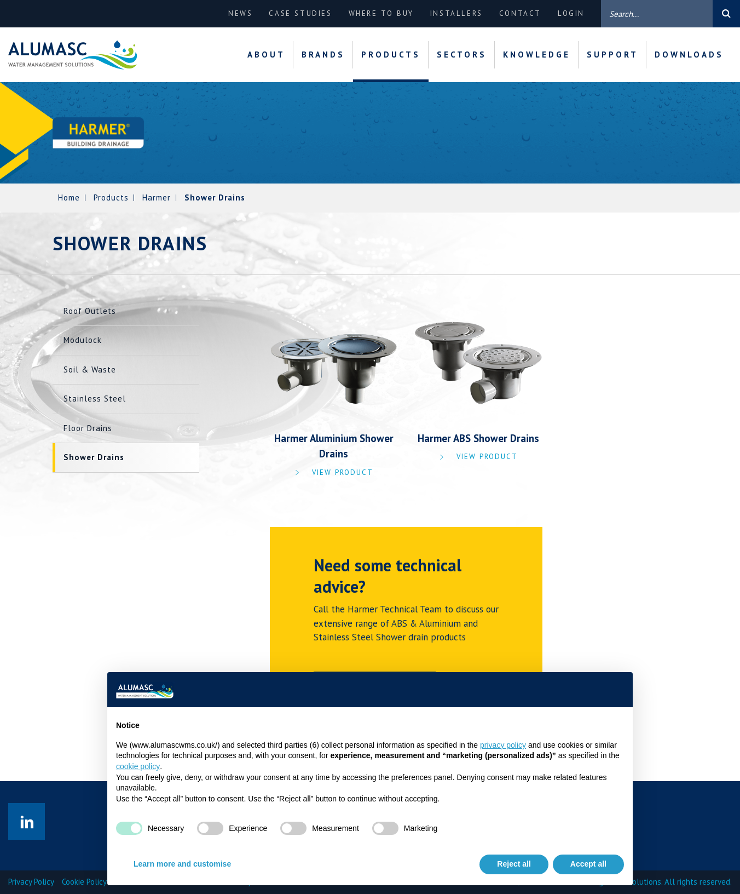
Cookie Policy (84, 881)
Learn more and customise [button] (182, 863)
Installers (456, 13)
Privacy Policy (31, 881)
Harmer (156, 197)
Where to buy (381, 13)
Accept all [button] (588, 863)
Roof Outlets (89, 311)
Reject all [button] (513, 863)
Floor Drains (87, 428)
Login (571, 13)
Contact (520, 13)
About (266, 54)
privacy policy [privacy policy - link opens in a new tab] (503, 745)
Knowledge (536, 54)
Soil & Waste (89, 369)
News (240, 13)
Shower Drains (93, 457)
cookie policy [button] (138, 766)
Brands (323, 54)
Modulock (82, 340)
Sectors (462, 54)
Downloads (689, 54)
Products (390, 54)
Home (69, 197)
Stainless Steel (94, 398)
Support (612, 54)
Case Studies (300, 13)
